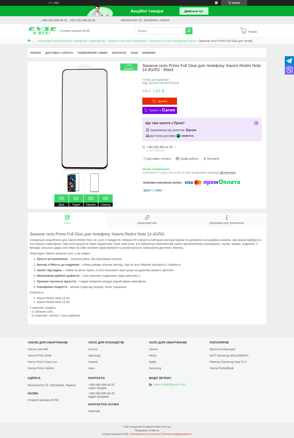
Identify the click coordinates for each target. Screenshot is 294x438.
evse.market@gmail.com (169, 384)
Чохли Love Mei (38, 349)
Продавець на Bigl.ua (147, 430)
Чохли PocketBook (222, 368)
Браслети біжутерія (222, 349)
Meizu (153, 355)
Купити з (162, 110)
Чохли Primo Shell (39, 355)
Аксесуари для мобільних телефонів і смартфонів (72, 40)
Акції (134, 52)
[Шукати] (189, 30)
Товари (35, 52)
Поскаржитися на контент (145, 434)
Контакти (119, 52)
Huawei (93, 361)
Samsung (94, 355)
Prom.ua (166, 426)
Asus (91, 368)
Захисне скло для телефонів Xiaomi (172, 40)
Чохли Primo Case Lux (42, 361)
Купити (162, 101)
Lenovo (93, 349)
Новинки (148, 52)
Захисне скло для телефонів (127, 40)
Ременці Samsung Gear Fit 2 (228, 361)
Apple (152, 361)
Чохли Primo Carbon (41, 368)
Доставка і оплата (59, 52)
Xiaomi (153, 349)
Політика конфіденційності (177, 434)
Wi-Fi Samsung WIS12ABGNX (229, 355)
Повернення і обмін (93, 52)
